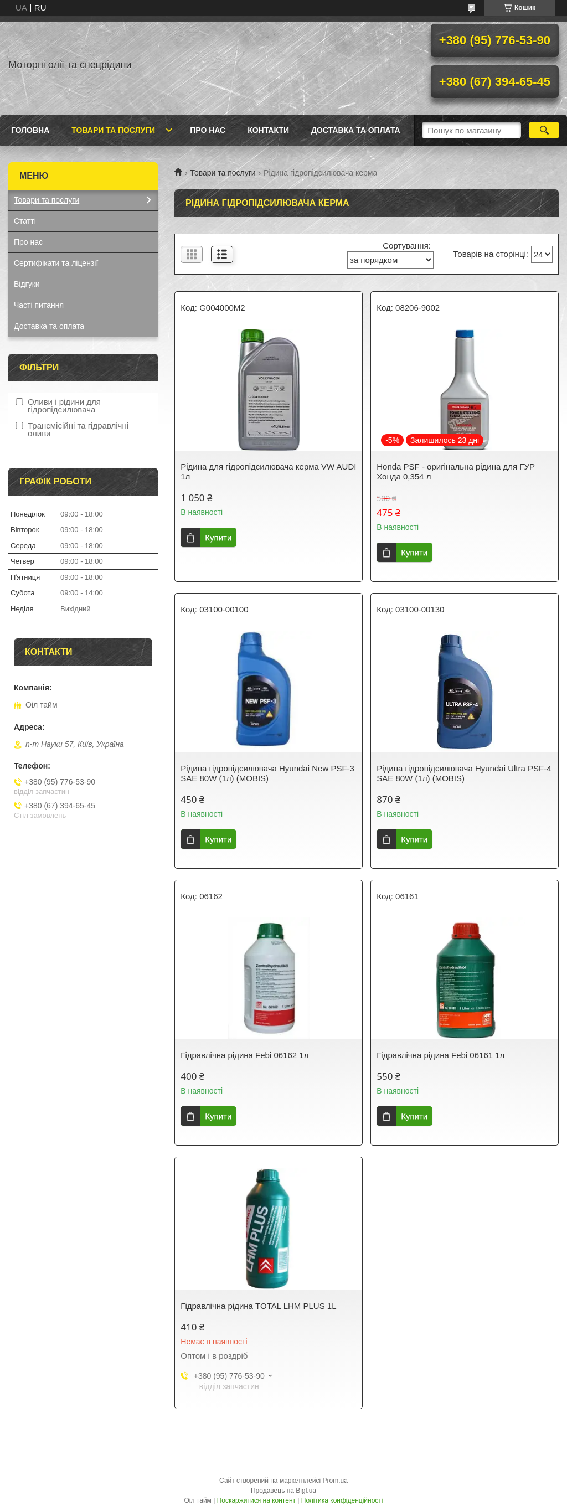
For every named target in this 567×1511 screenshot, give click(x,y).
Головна (30, 130)
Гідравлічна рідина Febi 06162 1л (244, 1055)
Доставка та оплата (355, 130)
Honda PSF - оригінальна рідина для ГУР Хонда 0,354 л (456, 471)
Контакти (268, 130)
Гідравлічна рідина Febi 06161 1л (440, 1055)
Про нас (207, 130)
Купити (218, 537)
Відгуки (27, 284)
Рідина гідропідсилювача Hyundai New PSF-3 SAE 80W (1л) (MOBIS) (267, 773)
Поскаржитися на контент (256, 1500)
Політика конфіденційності (342, 1500)
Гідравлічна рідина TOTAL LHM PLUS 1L (258, 1306)
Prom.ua (335, 1480)
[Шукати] (544, 130)
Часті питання (39, 305)
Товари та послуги (113, 130)
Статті (25, 220)
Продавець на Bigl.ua (283, 1490)
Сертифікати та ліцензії (56, 263)
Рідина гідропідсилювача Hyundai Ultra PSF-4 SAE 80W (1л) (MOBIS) (464, 773)
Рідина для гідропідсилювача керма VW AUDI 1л (268, 471)
